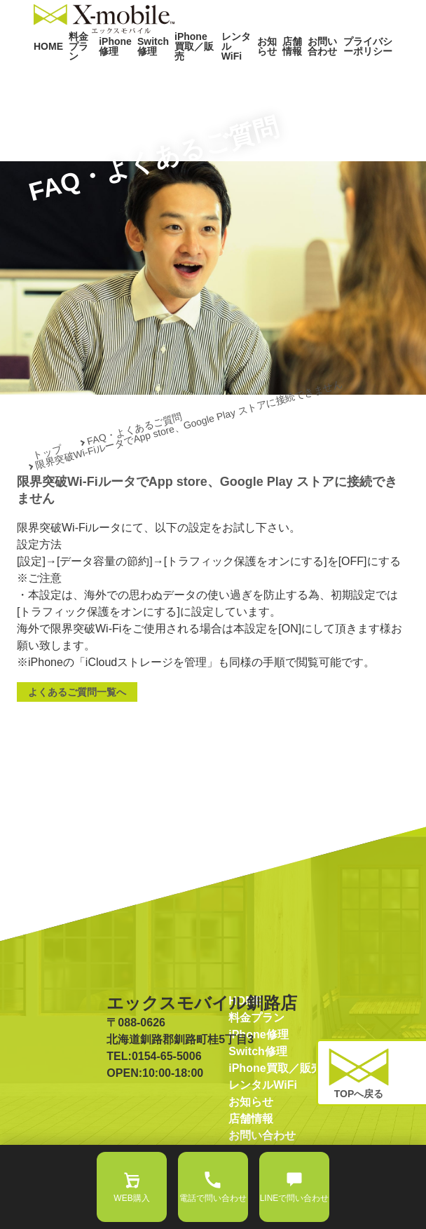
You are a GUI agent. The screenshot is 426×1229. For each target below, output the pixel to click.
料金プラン (73, 75)
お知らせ (256, 75)
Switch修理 (140, 75)
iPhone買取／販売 (181, 75)
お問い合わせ (317, 75)
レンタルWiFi (226, 75)
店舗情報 (283, 75)
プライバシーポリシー (363, 75)
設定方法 (39, 581)
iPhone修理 (108, 75)
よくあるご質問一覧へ (77, 728)
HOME (45, 76)
